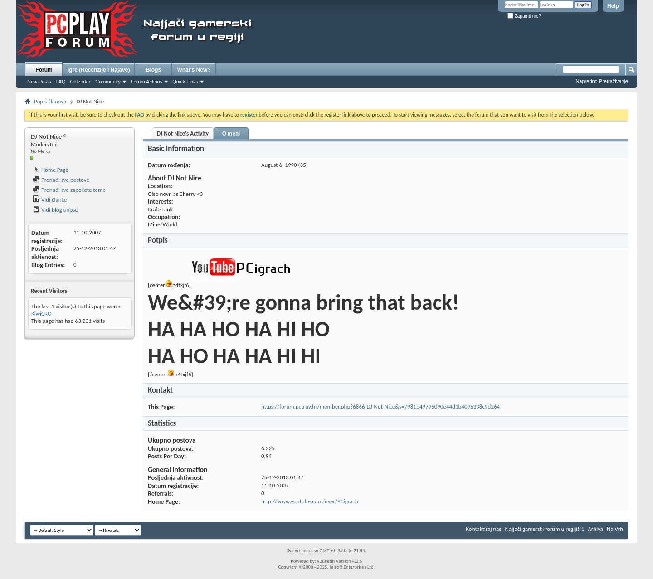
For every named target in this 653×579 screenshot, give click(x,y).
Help (613, 6)
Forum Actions (146, 81)
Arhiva (595, 528)
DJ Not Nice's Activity (183, 133)
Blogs (153, 70)
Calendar (80, 81)
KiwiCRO (41, 313)
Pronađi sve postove (61, 179)
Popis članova (50, 101)
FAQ (61, 81)
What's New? (193, 70)
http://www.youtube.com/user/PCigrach (309, 501)
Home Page (50, 169)
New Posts (39, 81)
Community (108, 81)
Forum (43, 70)
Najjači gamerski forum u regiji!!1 (545, 528)
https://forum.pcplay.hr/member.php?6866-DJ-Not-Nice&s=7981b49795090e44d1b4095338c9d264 (380, 406)
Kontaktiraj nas (483, 528)
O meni (231, 133)
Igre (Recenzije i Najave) (99, 70)
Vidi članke (50, 199)
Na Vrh (615, 528)
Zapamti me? (524, 16)
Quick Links (185, 81)
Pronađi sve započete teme (69, 189)
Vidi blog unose (55, 209)
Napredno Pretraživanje (601, 81)
